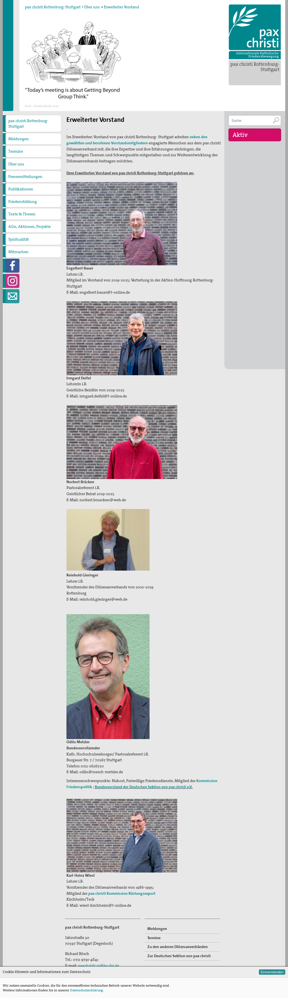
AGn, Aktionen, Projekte (29, 226)
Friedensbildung (22, 201)
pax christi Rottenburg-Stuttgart (254, 66)
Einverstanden (272, 972)
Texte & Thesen (21, 213)
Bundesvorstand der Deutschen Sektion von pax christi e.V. (144, 786)
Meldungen (18, 138)
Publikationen (20, 189)
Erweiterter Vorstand (121, 6)
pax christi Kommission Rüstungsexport (121, 893)
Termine (15, 151)
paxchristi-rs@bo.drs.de (98, 965)
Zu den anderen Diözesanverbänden (177, 946)
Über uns (92, 6)
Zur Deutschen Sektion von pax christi (179, 955)
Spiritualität (18, 239)
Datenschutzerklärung (86, 990)
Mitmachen (18, 251)
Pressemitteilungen (25, 176)
